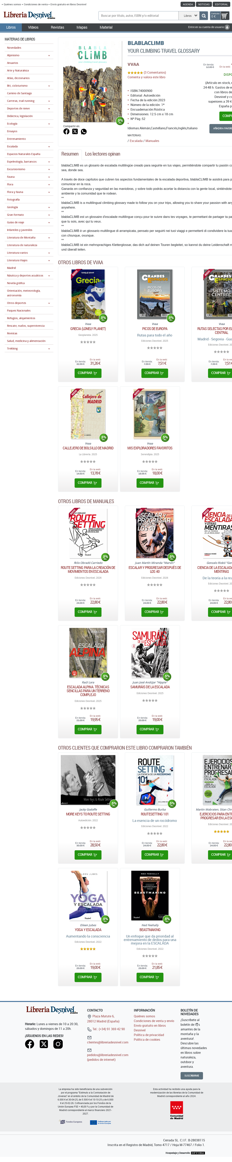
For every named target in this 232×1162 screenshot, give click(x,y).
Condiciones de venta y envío (154, 1021)
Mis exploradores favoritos (149, 448)
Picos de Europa (154, 329)
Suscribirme (191, 1075)
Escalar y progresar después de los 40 (155, 569)
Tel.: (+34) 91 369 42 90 (106, 1029)
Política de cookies (147, 1039)
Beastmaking (150, 930)
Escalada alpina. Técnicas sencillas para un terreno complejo (88, 691)
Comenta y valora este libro (146, 77)
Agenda (188, 4)
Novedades (14, 47)
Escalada (136, 141)
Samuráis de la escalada (150, 687)
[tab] (70, 155)
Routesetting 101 (155, 814)
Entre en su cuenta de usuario (209, 27)
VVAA (133, 64)
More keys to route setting (88, 814)
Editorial (221, 4)
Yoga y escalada (88, 930)
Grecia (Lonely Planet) (88, 329)
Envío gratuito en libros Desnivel (68, 4)
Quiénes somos (12, 4)
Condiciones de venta (36, 4)
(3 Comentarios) (155, 72)
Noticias (204, 4)
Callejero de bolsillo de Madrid (88, 448)
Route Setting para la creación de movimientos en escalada (88, 569)
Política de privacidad (149, 1035)
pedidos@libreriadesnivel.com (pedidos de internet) (107, 1055)
